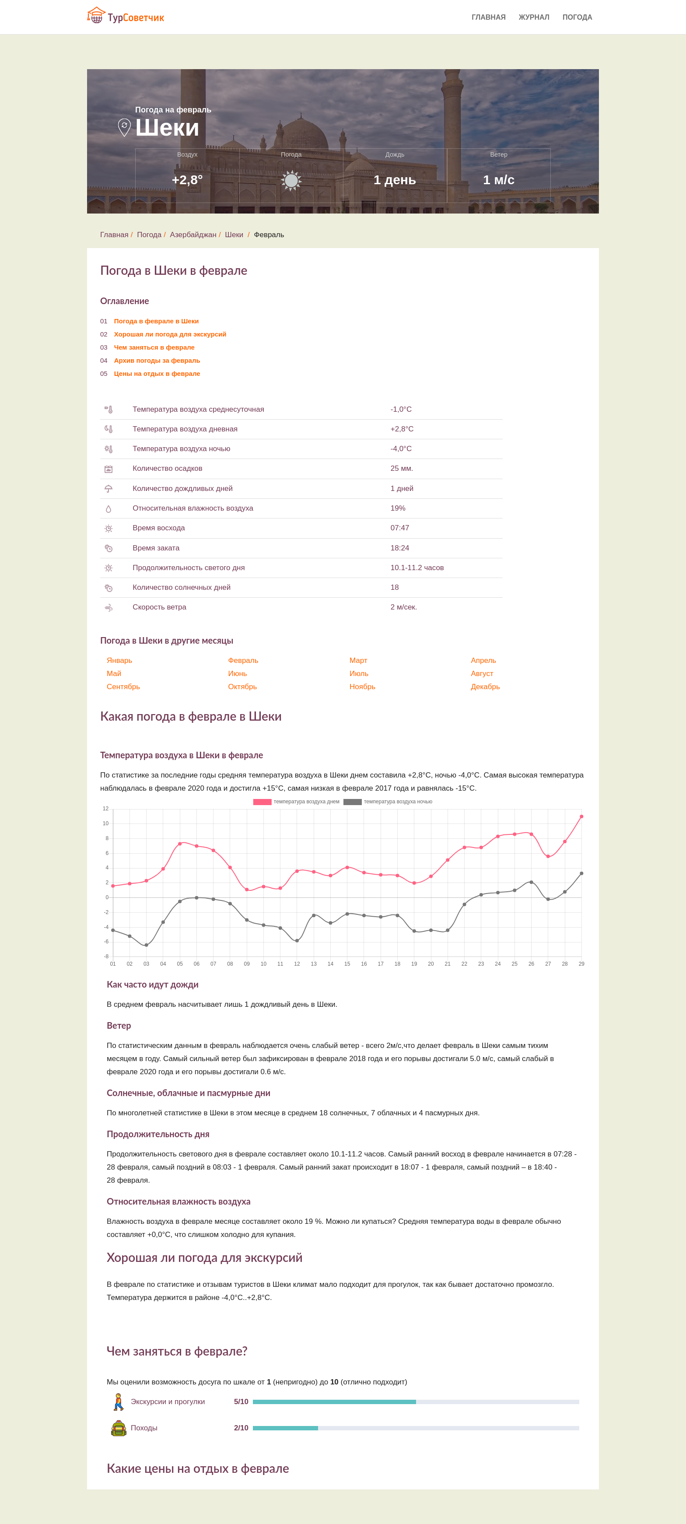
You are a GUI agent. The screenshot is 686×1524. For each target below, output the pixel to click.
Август (482, 673)
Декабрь (485, 687)
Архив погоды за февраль (157, 360)
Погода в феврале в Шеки (156, 321)
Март (359, 660)
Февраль (243, 660)
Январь (119, 660)
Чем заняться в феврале (154, 347)
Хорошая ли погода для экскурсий (170, 334)
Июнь (237, 673)
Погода (577, 17)
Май (114, 673)
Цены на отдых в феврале (157, 373)
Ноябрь (362, 687)
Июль (359, 673)
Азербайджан (193, 235)
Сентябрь (123, 687)
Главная (489, 17)
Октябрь (242, 687)
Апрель (484, 660)
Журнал (534, 17)
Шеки (234, 235)
